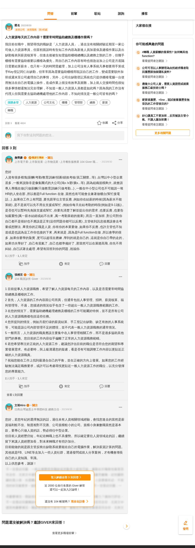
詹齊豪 (19, 157)
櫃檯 (64, 102)
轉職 (10, 110)
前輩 (74, 13)
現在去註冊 (78, 501)
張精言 (19, 274)
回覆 (107, 263)
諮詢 (121, 13)
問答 (50, 13)
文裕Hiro (20, 405)
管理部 (78, 102)
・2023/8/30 (105, 161)
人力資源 (31, 102)
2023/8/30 (26, 25)
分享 (120, 122)
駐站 (97, 13)
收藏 (105, 122)
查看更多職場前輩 (63, 533)
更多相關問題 (163, 132)
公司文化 (49, 102)
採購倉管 (13, 102)
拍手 (27, 263)
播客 (144, 13)
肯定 (67, 263)
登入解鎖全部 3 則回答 (65, 477)
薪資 (105, 102)
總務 (92, 102)
